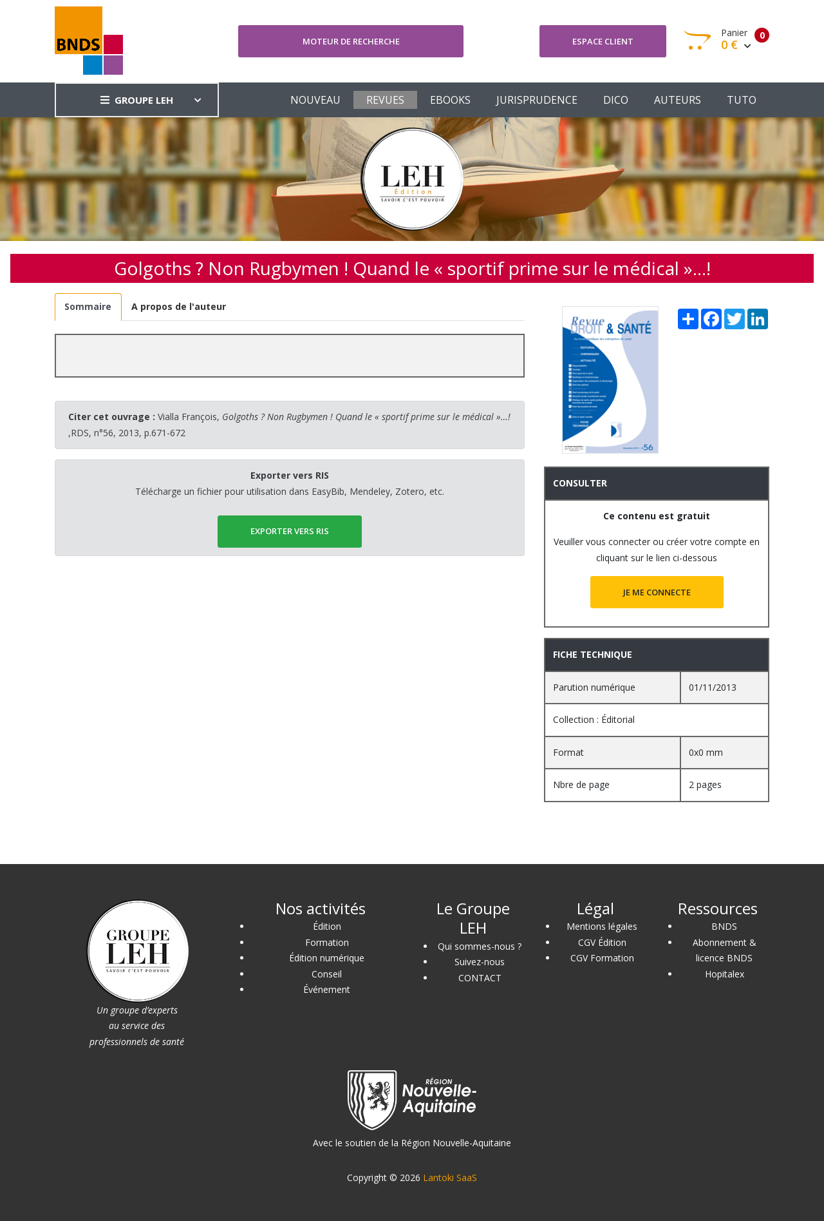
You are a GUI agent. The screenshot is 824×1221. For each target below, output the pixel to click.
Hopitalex (724, 974)
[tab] (88, 307)
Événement (326, 989)
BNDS (724, 926)
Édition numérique (326, 958)
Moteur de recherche (351, 41)
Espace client (602, 41)
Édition (327, 926)
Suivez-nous (479, 962)
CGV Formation (602, 958)
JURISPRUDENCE (536, 100)
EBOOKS (450, 100)
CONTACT (479, 978)
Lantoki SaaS (450, 1177)
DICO (615, 100)
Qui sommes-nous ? (479, 946)
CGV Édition (602, 942)
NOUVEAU (315, 100)
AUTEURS (677, 100)
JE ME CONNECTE (657, 592)
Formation (327, 942)
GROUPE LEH (136, 99)
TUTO (741, 100)
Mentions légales (601, 926)
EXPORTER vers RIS (289, 531)
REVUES (385, 100)
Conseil (327, 974)
